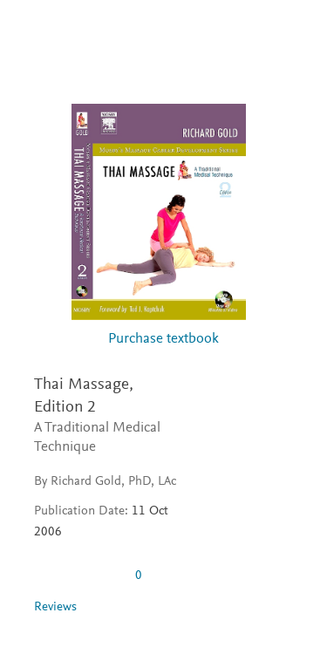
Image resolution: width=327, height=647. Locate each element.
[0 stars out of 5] (77, 575)
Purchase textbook (163, 339)
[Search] (293, 33)
